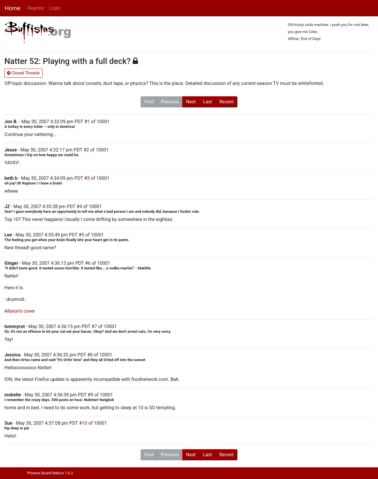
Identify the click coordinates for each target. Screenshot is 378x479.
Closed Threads (23, 73)
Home (12, 8)
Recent (226, 101)
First (149, 101)
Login (54, 8)
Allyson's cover (19, 311)
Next (191, 101)
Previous (170, 101)
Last (207, 101)
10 (84, 423)
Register (36, 8)
